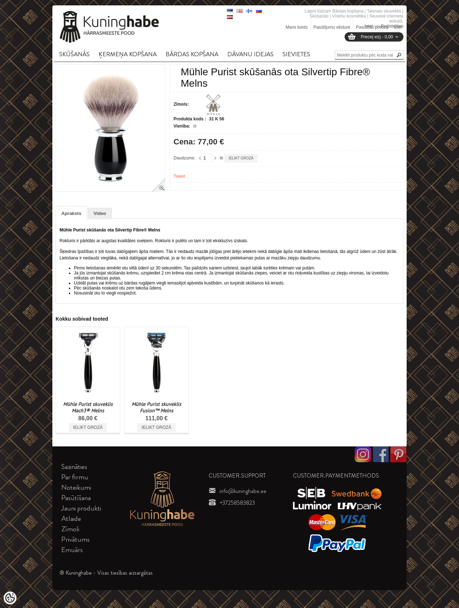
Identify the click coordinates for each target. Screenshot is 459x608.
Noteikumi (76, 487)
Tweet (179, 176)
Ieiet (369, 26)
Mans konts (297, 27)
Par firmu (74, 477)
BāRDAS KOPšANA (192, 54)
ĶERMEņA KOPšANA (128, 54)
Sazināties (74, 466)
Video (100, 213)
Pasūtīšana (76, 498)
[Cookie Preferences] (10, 598)
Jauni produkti (81, 508)
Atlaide (71, 518)
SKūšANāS (74, 54)
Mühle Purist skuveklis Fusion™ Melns (156, 407)
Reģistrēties (392, 26)
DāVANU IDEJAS (250, 54)
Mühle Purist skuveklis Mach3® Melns (88, 407)
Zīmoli (70, 529)
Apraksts (71, 213)
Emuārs (72, 550)
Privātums (75, 539)
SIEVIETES (296, 54)
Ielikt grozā (241, 158)
